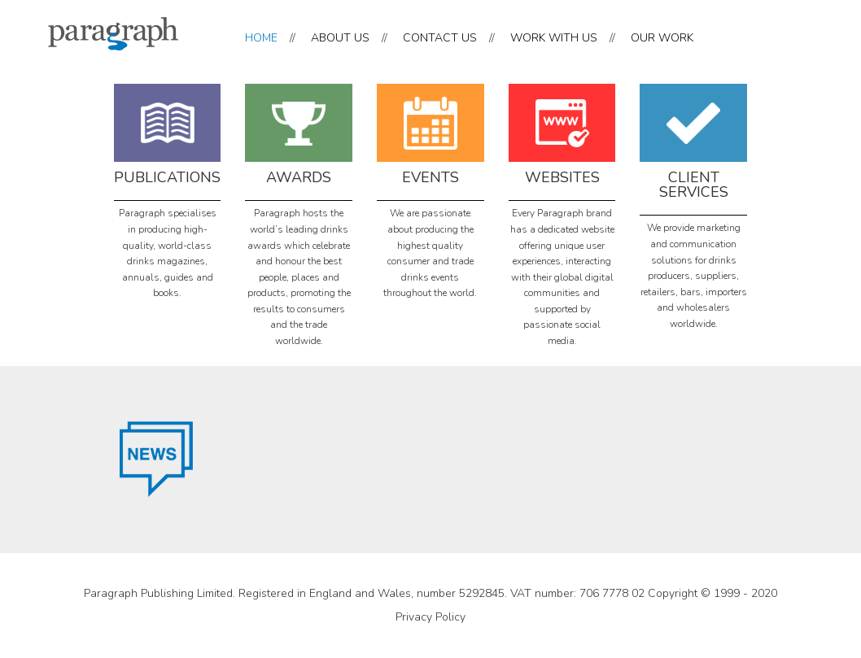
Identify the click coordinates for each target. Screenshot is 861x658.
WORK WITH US (553, 38)
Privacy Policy (430, 617)
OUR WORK (662, 38)
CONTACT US (440, 38)
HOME (261, 38)
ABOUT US (340, 38)
